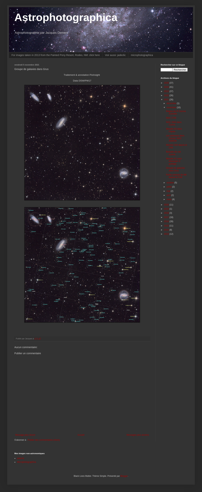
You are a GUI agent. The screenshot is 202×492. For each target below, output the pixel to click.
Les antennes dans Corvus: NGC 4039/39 (175, 138)
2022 (166, 95)
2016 (166, 221)
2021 (166, 99)
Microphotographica (26, 462)
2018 (166, 213)
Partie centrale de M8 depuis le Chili (176, 176)
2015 (166, 225)
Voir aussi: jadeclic (115, 55)
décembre (172, 103)
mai (169, 191)
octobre (170, 182)
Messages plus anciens (138, 435)
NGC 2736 (171, 118)
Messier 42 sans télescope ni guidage (174, 161)
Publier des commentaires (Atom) (44, 440)
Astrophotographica (65, 17)
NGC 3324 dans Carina (174, 123)
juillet (169, 187)
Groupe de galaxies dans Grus (175, 169)
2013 (166, 234)
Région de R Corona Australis (176, 112)
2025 (166, 83)
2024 (166, 87)
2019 (166, 209)
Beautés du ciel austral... (173, 153)
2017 (166, 217)
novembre (172, 107)
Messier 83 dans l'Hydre (174, 130)
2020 (166, 204)
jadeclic (20, 458)
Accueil (80, 435)
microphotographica (142, 55)
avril (169, 195)
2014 (166, 230)
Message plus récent (25, 435)
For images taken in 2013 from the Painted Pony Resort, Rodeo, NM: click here (56, 55)
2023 (166, 91)
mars (169, 199)
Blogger (124, 476)
